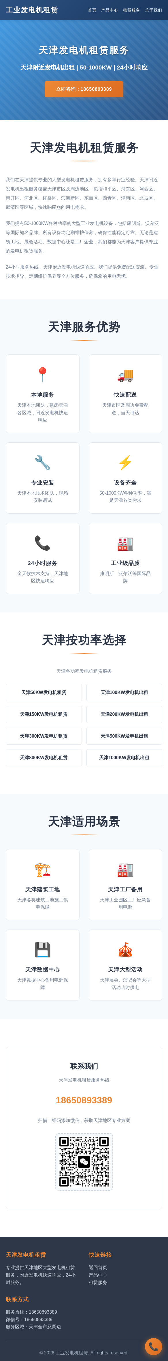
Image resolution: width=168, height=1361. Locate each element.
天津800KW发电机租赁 (43, 757)
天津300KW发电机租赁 (43, 736)
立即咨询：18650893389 (84, 89)
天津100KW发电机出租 (124, 692)
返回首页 (98, 1267)
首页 (92, 10)
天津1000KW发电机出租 (124, 757)
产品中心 (109, 10)
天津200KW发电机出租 (124, 714)
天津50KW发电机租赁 (43, 692)
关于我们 (153, 10)
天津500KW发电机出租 (124, 736)
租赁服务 (131, 10)
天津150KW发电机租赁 (43, 714)
